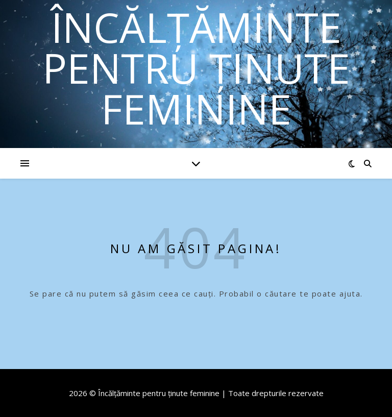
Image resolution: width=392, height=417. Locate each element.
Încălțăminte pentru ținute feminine (196, 68)
